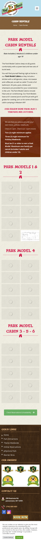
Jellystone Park (10, 451)
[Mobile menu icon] (37, 8)
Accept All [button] (19, 537)
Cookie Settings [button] (8, 537)
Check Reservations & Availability (21, 412)
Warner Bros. (9, 455)
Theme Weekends (11, 443)
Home (6, 435)
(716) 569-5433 (11, 506)
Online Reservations (12, 447)
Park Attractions (11, 439)
